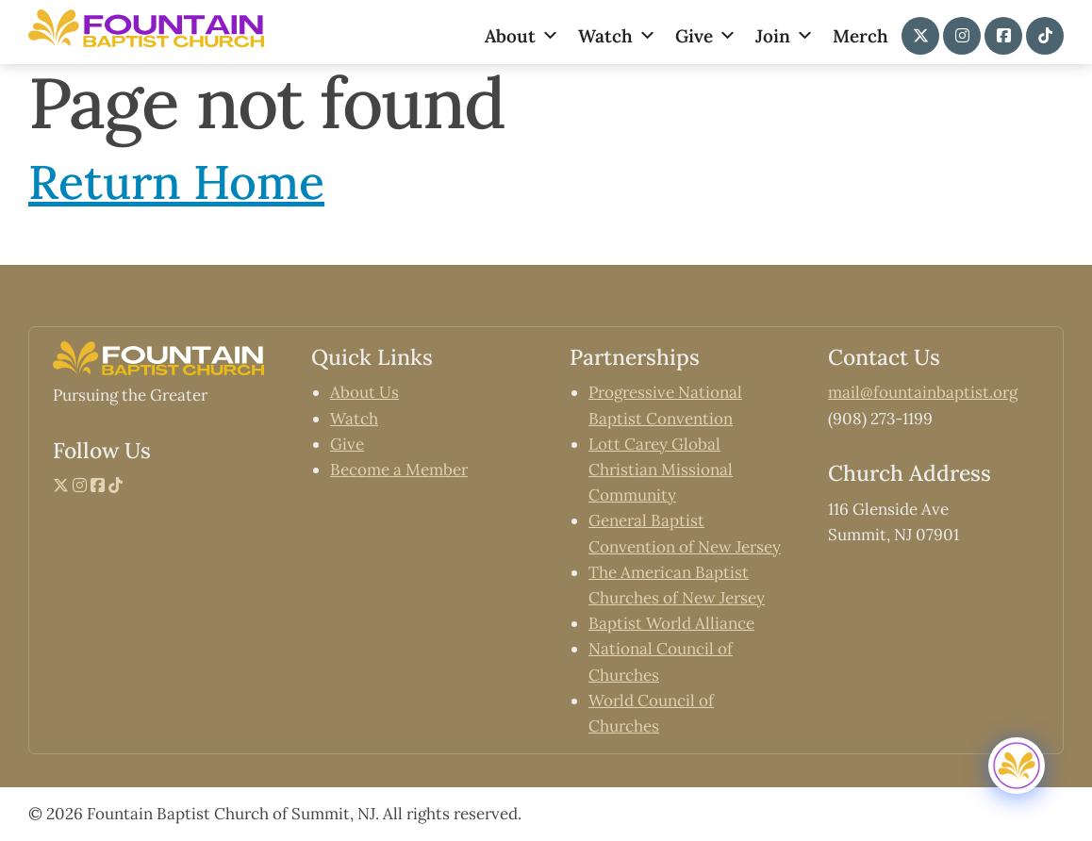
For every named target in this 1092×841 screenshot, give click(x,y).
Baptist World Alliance (671, 623)
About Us (364, 392)
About (522, 36)
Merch (860, 36)
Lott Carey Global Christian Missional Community (660, 469)
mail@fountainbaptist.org (923, 392)
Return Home (176, 182)
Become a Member (399, 469)
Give (705, 36)
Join (784, 36)
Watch (617, 36)
